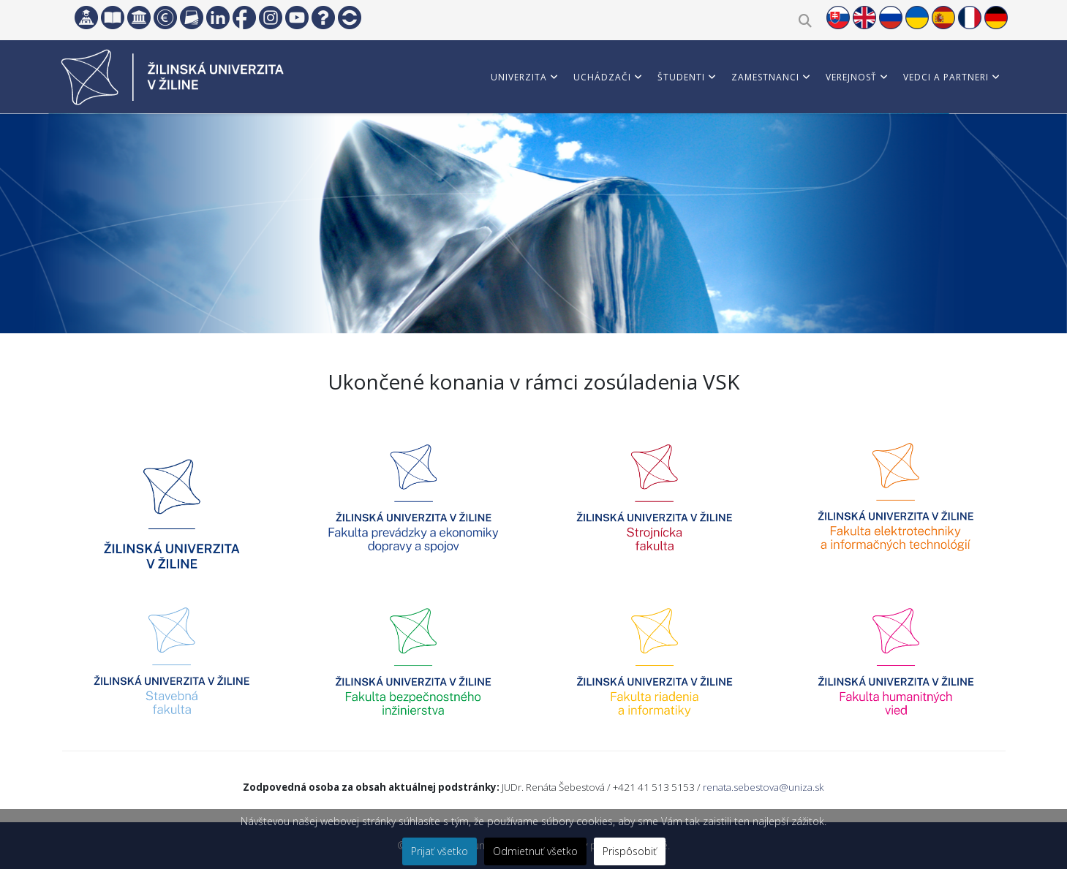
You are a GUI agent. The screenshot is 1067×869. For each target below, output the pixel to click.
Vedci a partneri (946, 77)
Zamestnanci (765, 77)
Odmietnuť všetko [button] (535, 851)
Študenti (681, 77)
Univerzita (519, 77)
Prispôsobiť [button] (630, 851)
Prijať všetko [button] (439, 851)
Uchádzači (602, 77)
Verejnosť (851, 77)
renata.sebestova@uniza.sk (763, 787)
